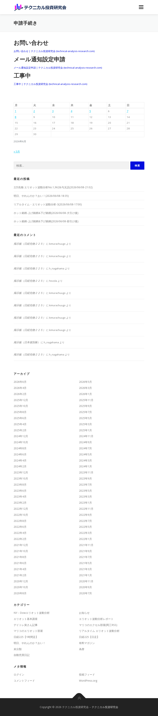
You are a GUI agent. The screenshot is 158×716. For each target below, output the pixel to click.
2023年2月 (20, 502)
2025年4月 (20, 424)
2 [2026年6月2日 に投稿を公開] (34, 111)
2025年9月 (85, 406)
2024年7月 (85, 448)
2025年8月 (20, 412)
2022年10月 (21, 515)
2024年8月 (20, 448)
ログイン (19, 674)
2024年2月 (20, 466)
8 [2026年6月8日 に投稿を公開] (15, 117)
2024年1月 (85, 466)
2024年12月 (21, 436)
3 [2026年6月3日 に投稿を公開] (53, 111)
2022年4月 (20, 533)
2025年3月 (85, 424)
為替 (81, 649)
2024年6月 (20, 454)
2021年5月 (85, 563)
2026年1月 (85, 394)
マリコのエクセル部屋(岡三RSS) (98, 625)
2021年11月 (86, 545)
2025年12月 (21, 400)
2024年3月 (85, 460)
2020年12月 (21, 581)
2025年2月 (20, 430)
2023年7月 (85, 484)
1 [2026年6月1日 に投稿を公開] (15, 111)
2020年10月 (21, 587)
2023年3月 (85, 496)
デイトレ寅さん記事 (26, 625)
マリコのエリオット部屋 (28, 631)
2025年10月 (21, 406)
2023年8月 (20, 484)
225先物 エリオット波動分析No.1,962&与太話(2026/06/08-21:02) (53, 187)
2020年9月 (85, 587)
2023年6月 (20, 490)
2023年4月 (20, 496)
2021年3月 (85, 569)
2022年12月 (21, 508)
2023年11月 (86, 472)
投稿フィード (87, 674)
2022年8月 (20, 521)
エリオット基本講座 (26, 619)
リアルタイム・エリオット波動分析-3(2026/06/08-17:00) (48, 204)
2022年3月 (85, 533)
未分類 (18, 649)
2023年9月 (85, 478)
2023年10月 (21, 478)
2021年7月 (85, 557)
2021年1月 (85, 575)
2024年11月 (86, 436)
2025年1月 (85, 430)
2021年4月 (20, 569)
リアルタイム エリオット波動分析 (99, 631)
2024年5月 (85, 454)
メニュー (141, 7)
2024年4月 (20, 460)
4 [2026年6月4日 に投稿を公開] (71, 111)
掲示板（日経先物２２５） (29, 243)
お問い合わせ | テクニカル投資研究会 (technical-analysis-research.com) (54, 51)
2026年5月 (85, 382)
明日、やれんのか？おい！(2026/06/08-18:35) (41, 196)
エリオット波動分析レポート (96, 619)
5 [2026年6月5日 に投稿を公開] (90, 111)
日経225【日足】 (89, 637)
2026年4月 (20, 388)
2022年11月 (86, 508)
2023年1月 (85, 502)
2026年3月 (85, 388)
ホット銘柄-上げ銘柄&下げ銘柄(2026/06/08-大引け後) (46, 213)
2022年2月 (20, 539)
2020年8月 (20, 593)
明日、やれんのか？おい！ (29, 643)
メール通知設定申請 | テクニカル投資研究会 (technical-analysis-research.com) (58, 67)
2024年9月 (85, 442)
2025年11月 (86, 400)
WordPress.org (88, 680)
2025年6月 (20, 418)
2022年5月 (85, 526)
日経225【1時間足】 (26, 637)
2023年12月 (21, 472)
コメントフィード (24, 680)
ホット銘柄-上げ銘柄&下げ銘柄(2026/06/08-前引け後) (46, 221)
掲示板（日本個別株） (27, 342)
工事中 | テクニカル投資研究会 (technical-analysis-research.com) (50, 84)
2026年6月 (20, 382)
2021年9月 (85, 551)
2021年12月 (21, 545)
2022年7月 (85, 521)
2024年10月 (21, 442)
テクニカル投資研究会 (105, 707)
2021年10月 (21, 551)
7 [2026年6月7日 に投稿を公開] (127, 111)
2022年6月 (20, 526)
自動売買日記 (22, 655)
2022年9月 (85, 515)
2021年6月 (20, 563)
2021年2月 (20, 575)
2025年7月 (85, 412)
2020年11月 (86, 581)
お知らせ (84, 613)
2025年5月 (85, 418)
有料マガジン (87, 643)
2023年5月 (85, 490)
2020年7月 (85, 593)
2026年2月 (20, 394)
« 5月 (17, 151)
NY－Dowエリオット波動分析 (32, 613)
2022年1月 (85, 539)
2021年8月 (20, 557)
